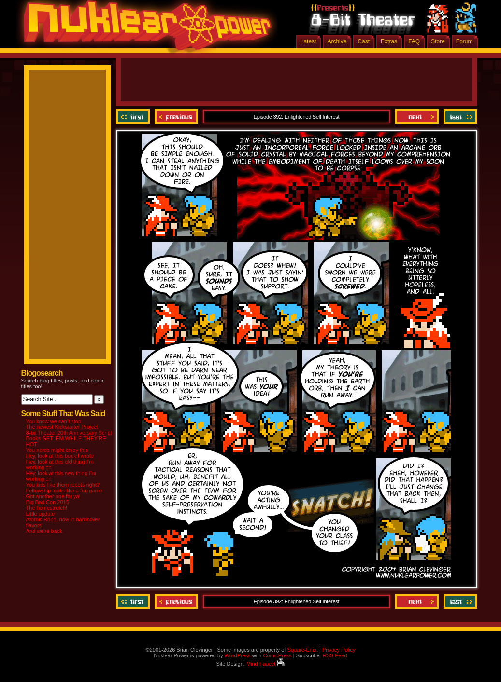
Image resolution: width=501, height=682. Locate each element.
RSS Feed (335, 655)
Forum (464, 41)
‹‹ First (134, 117)
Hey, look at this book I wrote (60, 456)
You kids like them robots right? (63, 485)
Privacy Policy (338, 650)
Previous (176, 117)
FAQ (414, 41)
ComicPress (277, 655)
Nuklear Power (144, 29)
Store (438, 41)
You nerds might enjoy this (57, 450)
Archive (336, 41)
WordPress (238, 655)
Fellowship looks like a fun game (64, 490)
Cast (364, 41)
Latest (308, 41)
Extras (389, 41)
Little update (40, 514)
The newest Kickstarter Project (62, 427)
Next (417, 117)
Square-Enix (301, 650)
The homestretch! (47, 508)
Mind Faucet (265, 664)
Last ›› (459, 117)
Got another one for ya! (53, 496)
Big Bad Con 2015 (47, 502)
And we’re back (44, 531)
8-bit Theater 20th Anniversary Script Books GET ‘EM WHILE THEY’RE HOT (69, 438)
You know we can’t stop (54, 421)
